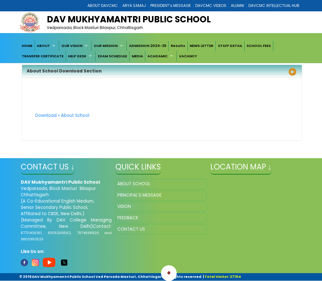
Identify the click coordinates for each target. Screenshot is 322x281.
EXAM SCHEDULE (112, 56)
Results (178, 45)
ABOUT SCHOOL (133, 184)
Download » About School (62, 115)
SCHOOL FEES (259, 45)
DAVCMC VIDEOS (210, 5)
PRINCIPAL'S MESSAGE (139, 195)
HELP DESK (77, 56)
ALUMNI (237, 5)
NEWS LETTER (201, 45)
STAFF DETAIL (230, 45)
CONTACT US (131, 229)
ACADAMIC (157, 56)
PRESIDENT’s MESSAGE (170, 5)
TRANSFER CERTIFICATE (43, 56)
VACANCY (188, 56)
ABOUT (43, 45)
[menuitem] (27, 46)
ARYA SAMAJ (134, 5)
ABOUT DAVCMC (102, 5)
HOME (27, 45)
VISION (124, 206)
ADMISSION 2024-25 (147, 45)
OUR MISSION (106, 45)
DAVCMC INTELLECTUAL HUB (273, 5)
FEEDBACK (127, 218)
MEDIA (137, 56)
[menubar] (161, 51)
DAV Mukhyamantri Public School (129, 19)
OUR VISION (71, 45)
